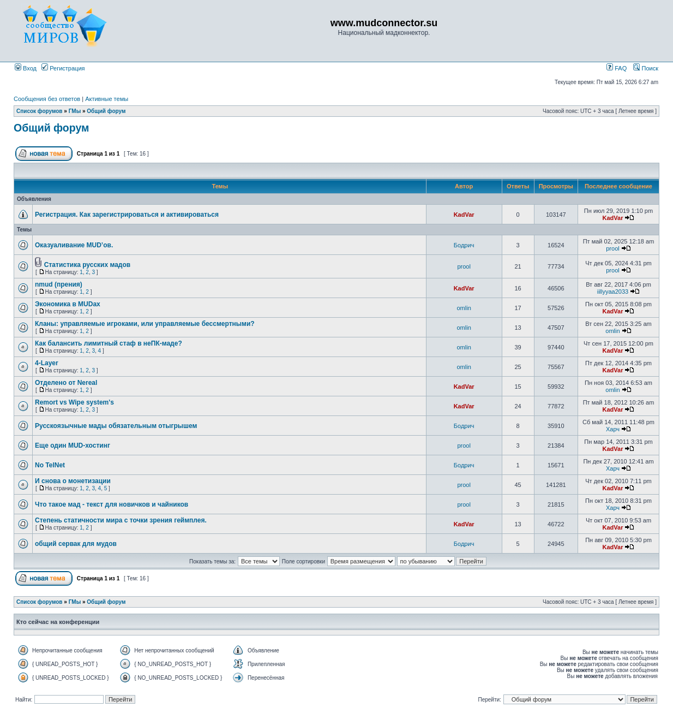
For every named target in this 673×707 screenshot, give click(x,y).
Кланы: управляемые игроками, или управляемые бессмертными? (145, 324)
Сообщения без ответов (47, 99)
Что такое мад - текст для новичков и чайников (111, 504)
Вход (26, 68)
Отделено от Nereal (66, 383)
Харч (613, 429)
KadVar (464, 214)
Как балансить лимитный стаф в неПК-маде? (108, 343)
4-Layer (46, 363)
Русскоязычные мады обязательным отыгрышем (116, 426)
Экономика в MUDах (67, 304)
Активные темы (106, 99)
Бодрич (464, 245)
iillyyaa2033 (612, 291)
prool (612, 248)
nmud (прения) (58, 284)
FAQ (616, 68)
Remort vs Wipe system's (74, 402)
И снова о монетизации (73, 481)
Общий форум (106, 111)
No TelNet (50, 465)
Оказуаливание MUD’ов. (74, 245)
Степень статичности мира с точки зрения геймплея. (121, 520)
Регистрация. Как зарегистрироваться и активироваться (127, 214)
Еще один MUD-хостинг (72, 445)
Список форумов (39, 111)
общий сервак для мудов (76, 544)
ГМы (75, 111)
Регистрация (63, 68)
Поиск (645, 68)
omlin (463, 308)
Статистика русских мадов (87, 265)
